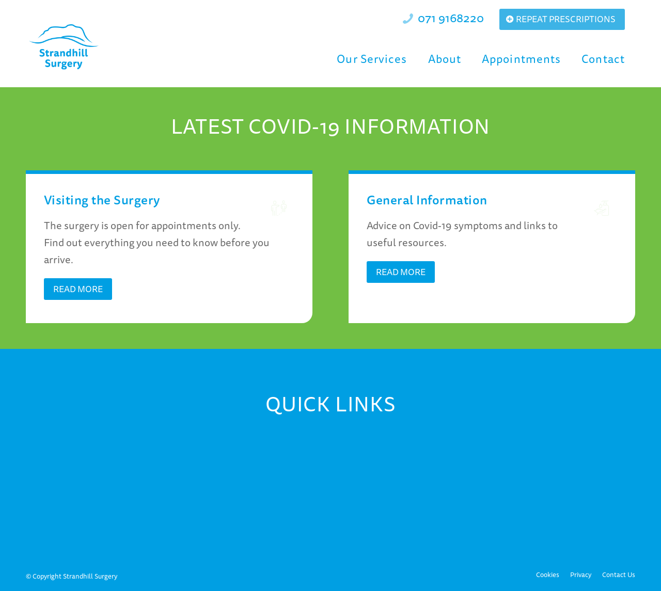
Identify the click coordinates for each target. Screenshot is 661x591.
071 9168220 (451, 17)
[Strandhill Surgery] (64, 47)
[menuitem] (371, 58)
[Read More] (78, 288)
